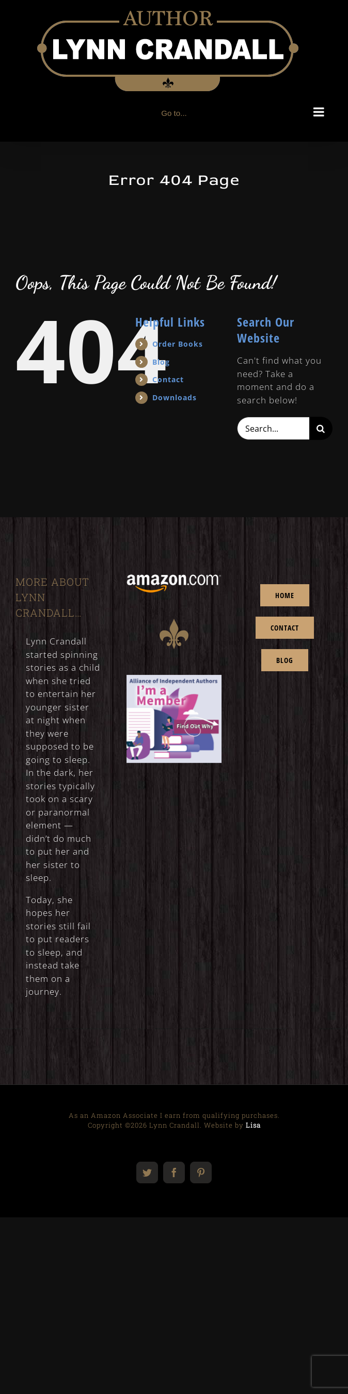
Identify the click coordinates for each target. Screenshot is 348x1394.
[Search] (321, 428)
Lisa (253, 1125)
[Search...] (273, 428)
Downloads (174, 397)
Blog (161, 362)
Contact (168, 379)
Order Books (177, 344)
